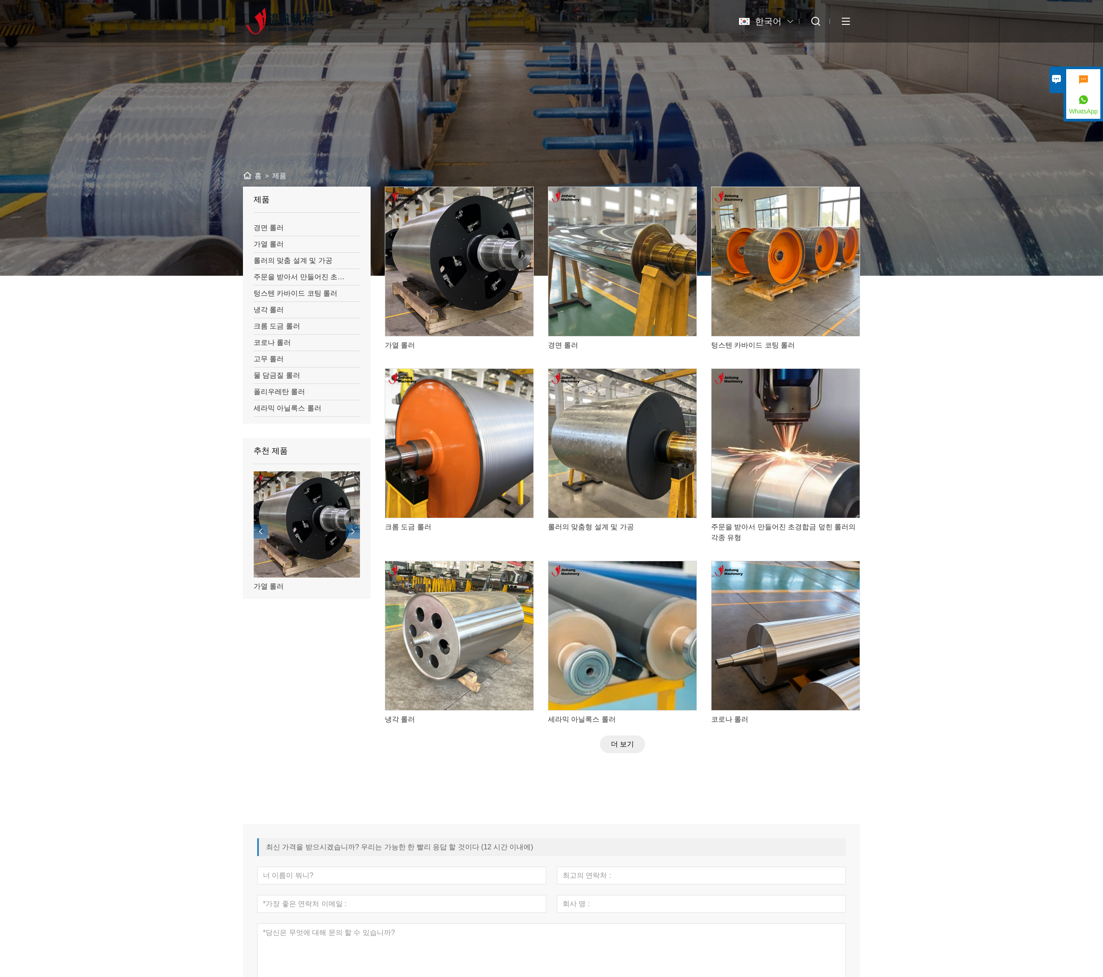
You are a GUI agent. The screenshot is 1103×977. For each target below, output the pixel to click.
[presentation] (261, 531)
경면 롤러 (563, 345)
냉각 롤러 (400, 719)
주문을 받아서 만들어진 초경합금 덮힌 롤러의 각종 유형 (783, 532)
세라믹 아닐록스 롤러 (582, 719)
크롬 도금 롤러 (408, 527)
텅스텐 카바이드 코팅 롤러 (753, 345)
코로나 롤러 (729, 719)
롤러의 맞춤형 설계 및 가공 (591, 527)
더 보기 (622, 744)
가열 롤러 (269, 586)
